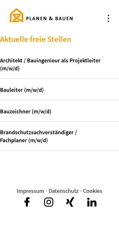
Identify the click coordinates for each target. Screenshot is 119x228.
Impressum (30, 190)
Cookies (92, 190)
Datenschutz (64, 190)
